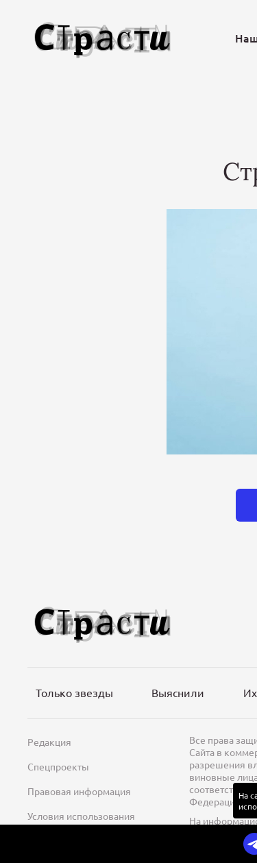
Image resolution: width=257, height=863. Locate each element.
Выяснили (177, 692)
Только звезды (74, 692)
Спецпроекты (58, 766)
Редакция (49, 742)
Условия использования (81, 816)
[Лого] (102, 38)
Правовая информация (79, 791)
